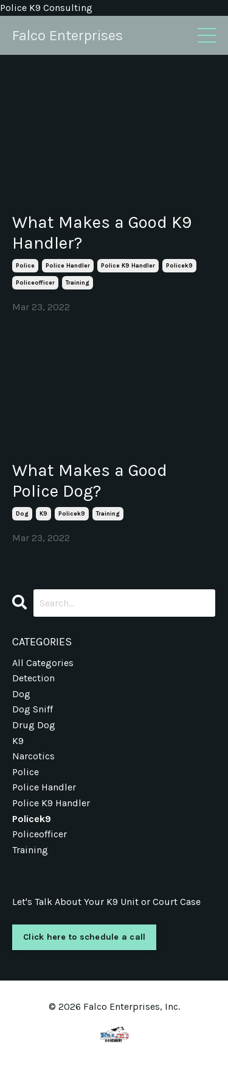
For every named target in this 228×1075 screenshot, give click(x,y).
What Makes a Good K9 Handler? (102, 232)
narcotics (33, 756)
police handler (68, 265)
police (25, 265)
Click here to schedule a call (84, 937)
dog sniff (32, 709)
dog (22, 513)
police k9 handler (128, 265)
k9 (43, 513)
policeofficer (35, 282)
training (77, 282)
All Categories (43, 663)
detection (33, 678)
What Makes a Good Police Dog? (89, 480)
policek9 (179, 265)
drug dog (33, 725)
